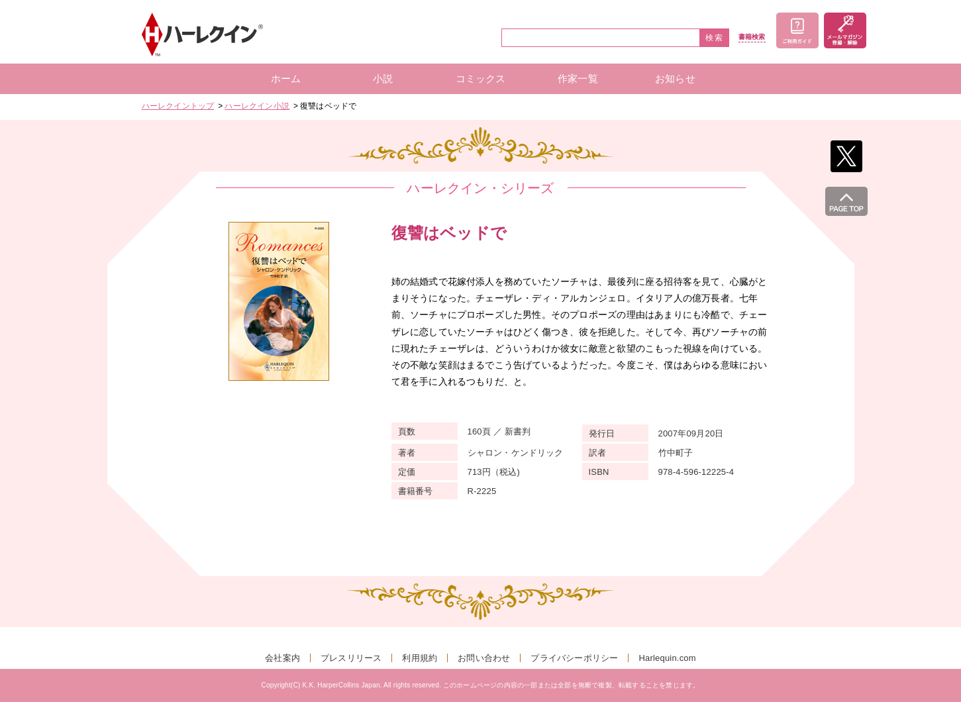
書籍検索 (752, 37)
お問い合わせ (484, 658)
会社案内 (282, 658)
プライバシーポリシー (574, 658)
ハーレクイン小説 (257, 106)
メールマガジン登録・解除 (845, 30)
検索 (714, 37)
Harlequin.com (666, 658)
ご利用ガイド (797, 30)
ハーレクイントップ (178, 106)
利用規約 (419, 658)
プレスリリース (351, 658)
